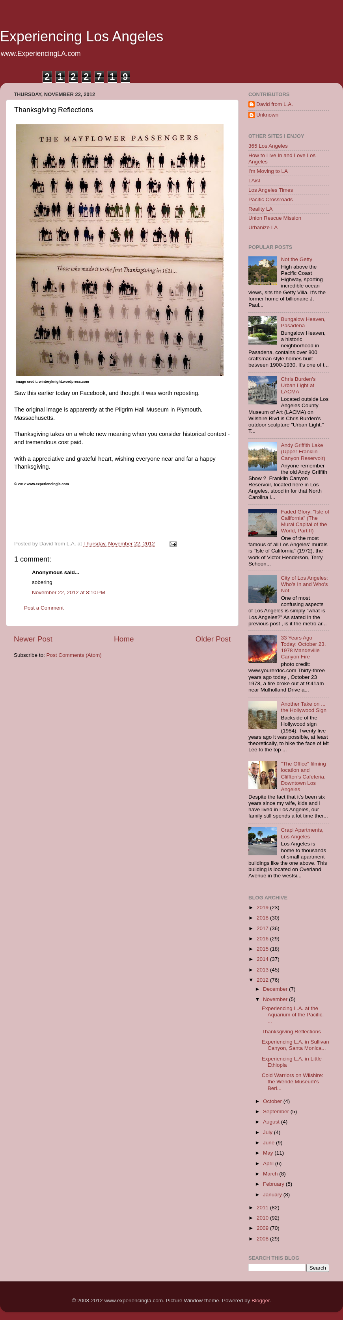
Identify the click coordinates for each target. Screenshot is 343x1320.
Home (124, 639)
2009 (263, 1228)
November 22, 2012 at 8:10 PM (68, 592)
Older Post (213, 639)
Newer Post (33, 639)
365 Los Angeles (268, 146)
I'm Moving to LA (268, 171)
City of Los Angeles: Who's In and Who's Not (304, 584)
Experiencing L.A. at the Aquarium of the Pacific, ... (293, 1014)
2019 (263, 907)
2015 (263, 949)
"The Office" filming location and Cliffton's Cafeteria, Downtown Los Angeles (303, 776)
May (268, 1153)
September (277, 1111)
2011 (263, 1208)
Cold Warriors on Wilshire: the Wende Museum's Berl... (292, 1081)
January (273, 1195)
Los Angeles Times (270, 190)
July (268, 1132)
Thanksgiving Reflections (291, 1031)
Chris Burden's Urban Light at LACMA (298, 385)
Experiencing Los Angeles (81, 36)
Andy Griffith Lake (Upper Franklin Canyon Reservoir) (303, 451)
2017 (263, 928)
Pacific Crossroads (270, 199)
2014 (263, 959)
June (269, 1143)
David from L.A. (274, 104)
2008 (263, 1239)
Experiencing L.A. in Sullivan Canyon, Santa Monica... (295, 1045)
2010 (263, 1218)
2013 (263, 970)
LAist (254, 181)
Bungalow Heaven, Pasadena (303, 322)
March (271, 1174)
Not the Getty (296, 259)
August (272, 1122)
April (269, 1163)
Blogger (261, 1300)
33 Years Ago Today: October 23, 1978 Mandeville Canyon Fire (303, 647)
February (274, 1184)
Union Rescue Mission (274, 218)
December (276, 989)
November (276, 999)
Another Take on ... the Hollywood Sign (303, 707)
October (273, 1101)
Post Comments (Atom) (74, 655)
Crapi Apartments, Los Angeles (302, 833)
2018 (263, 918)
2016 (263, 939)
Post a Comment (44, 608)
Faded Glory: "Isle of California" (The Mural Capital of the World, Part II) (305, 521)
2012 (263, 980)
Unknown (267, 115)
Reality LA (260, 209)
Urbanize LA (263, 227)
